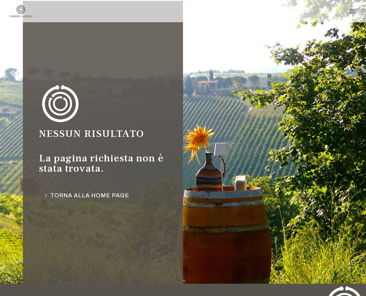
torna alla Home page (89, 195)
